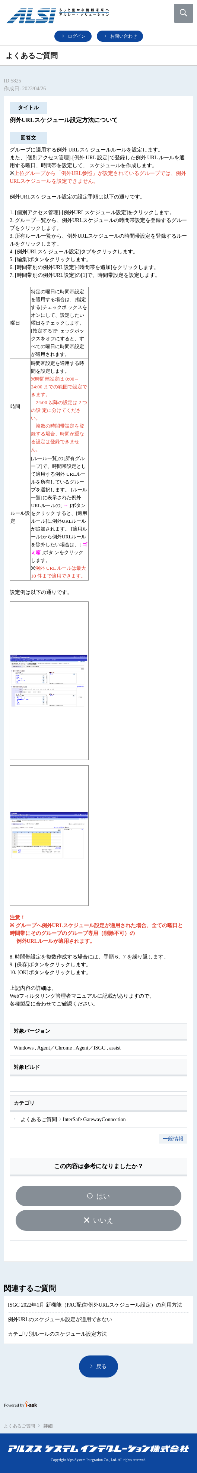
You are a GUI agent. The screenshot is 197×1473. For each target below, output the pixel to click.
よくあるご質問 (19, 1426)
